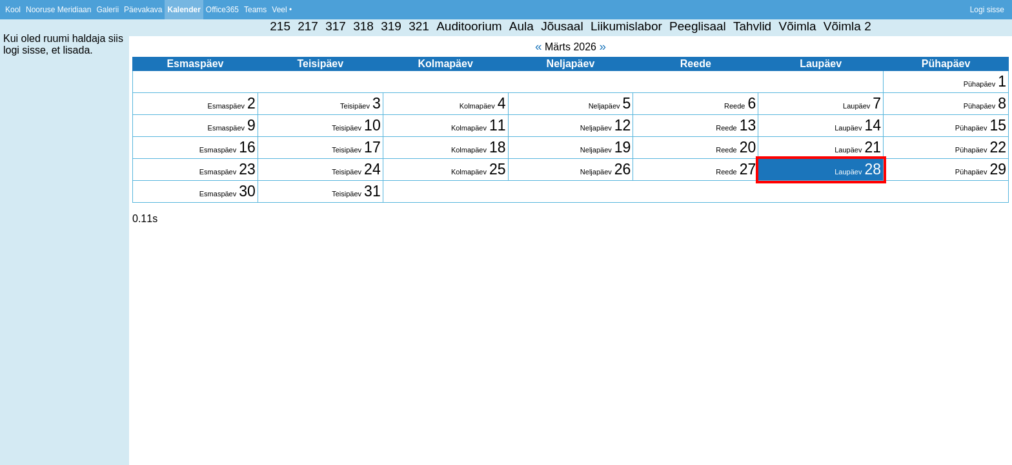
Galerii (107, 9)
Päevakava (143, 9)
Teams (255, 9)
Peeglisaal (697, 26)
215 (280, 26)
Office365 (222, 9)
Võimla (797, 26)
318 (363, 26)
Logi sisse (987, 9)
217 (308, 26)
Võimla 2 (847, 26)
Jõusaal (562, 26)
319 (391, 26)
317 (335, 26)
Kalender (183, 9)
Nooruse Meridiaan (58, 9)
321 (419, 26)
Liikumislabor (626, 26)
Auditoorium (468, 26)
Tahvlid (752, 26)
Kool (13, 9)
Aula (521, 26)
